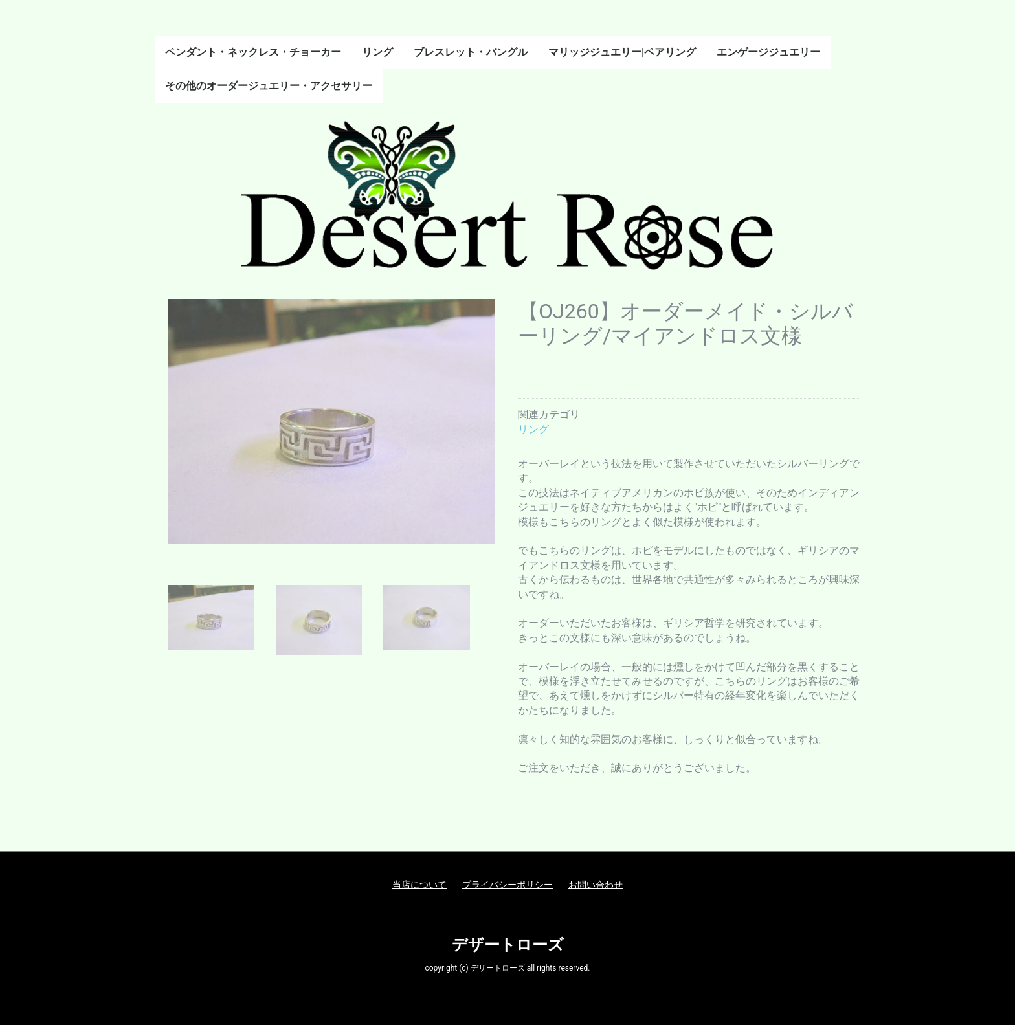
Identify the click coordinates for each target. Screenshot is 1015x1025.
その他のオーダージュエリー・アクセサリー (268, 86)
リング (377, 52)
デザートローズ (508, 945)
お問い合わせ (595, 884)
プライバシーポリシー (507, 884)
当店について (419, 884)
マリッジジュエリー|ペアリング (622, 52)
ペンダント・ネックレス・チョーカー (253, 52)
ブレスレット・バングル (471, 52)
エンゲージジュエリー (768, 52)
